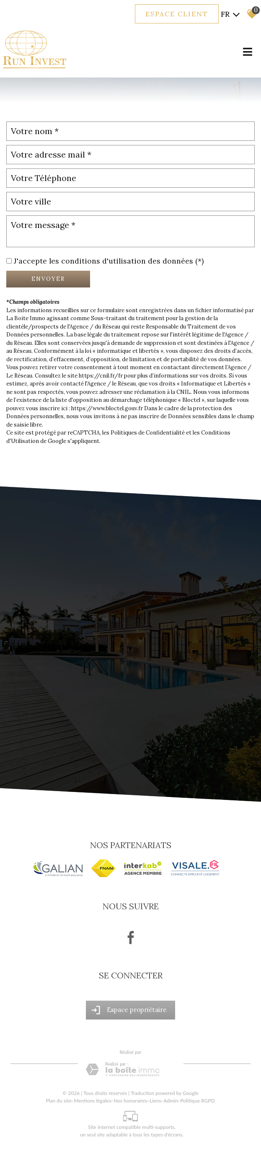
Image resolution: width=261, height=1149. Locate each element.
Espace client (176, 14)
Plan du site (58, 1100)
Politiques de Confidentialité (148, 432)
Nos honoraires (130, 1100)
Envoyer (48, 278)
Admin (170, 1100)
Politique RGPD (197, 1100)
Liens (155, 1100)
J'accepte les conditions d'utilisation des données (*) (109, 261)
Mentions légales (92, 1100)
